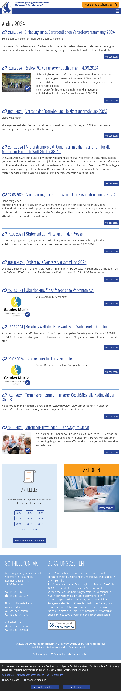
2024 (40, 512)
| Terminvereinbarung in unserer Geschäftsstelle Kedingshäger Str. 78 (58, 397)
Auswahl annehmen (44, 686)
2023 (18, 518)
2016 (34, 529)
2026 (18, 512)
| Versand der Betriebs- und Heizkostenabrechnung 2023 (54, 111)
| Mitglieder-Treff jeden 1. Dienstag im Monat (45, 427)
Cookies (8, 674)
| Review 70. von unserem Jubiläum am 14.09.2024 (50, 68)
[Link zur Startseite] (7, 8)
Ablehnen (76, 686)
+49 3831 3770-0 (16, 592)
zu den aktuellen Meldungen (29, 540)
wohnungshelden (36, 679)
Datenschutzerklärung (30, 674)
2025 (29, 512)
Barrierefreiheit (78, 654)
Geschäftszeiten (16, 611)
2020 (18, 524)
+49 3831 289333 (16, 630)
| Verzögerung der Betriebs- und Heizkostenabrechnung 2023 (58, 194)
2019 (29, 524)
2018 (40, 524)
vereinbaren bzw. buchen (70, 573)
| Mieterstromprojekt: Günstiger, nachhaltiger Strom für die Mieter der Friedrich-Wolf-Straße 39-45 (56, 149)
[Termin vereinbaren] (62, 625)
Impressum (40, 654)
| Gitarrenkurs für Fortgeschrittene (38, 358)
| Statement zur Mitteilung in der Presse (42, 234)
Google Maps (12, 679)
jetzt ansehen (106, 507)
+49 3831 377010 (16, 614)
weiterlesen (111, 56)
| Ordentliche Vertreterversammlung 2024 (44, 262)
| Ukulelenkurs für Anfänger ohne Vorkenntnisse (48, 290)
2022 (29, 518)
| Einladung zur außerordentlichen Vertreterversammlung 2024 (58, 32)
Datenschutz (58, 654)
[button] (117, 11)
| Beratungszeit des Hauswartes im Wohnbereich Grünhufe (55, 326)
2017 (23, 529)
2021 (40, 518)
